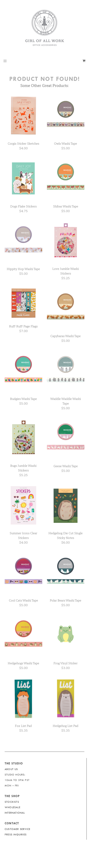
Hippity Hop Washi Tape (23, 269)
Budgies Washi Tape (23, 399)
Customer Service (17, 829)
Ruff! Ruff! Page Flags (23, 326)
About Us (11, 769)
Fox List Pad (23, 726)
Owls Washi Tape (65, 143)
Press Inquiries (16, 834)
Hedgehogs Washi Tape (23, 663)
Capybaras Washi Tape (65, 336)
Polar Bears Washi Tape (65, 600)
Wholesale (12, 807)
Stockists (12, 801)
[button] (5, 61)
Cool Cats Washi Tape (23, 600)
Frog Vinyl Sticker (66, 663)
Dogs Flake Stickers (23, 206)
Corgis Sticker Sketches (23, 143)
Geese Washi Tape (66, 466)
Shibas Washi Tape (65, 206)
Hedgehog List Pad (65, 726)
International (15, 812)
